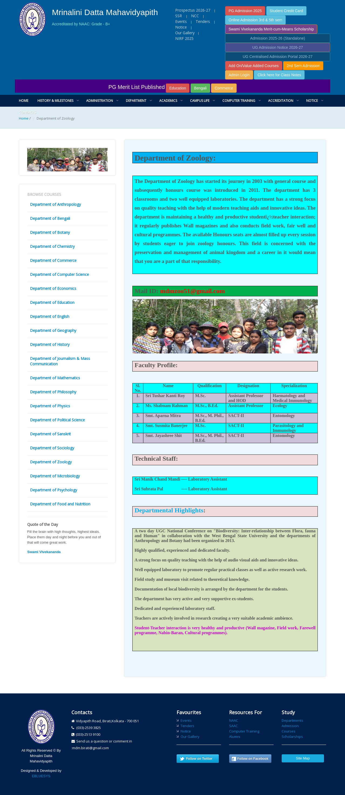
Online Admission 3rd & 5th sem (255, 20)
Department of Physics (50, 405)
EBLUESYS (41, 776)
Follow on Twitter (199, 759)
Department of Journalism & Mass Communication (60, 361)
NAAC (233, 720)
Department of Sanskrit (50, 433)
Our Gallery (185, 32)
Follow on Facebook (252, 759)
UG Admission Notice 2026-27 (277, 47)
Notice (181, 27)
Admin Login (239, 75)
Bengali (200, 88)
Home (23, 100)
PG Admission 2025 (245, 11)
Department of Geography (53, 330)
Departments (292, 720)
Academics (168, 100)
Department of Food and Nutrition (60, 503)
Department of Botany (50, 232)
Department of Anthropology (55, 204)
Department (136, 100)
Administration (99, 100)
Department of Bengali (50, 218)
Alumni (234, 736)
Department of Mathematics (55, 377)
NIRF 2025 (184, 38)
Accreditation (280, 100)
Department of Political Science (57, 419)
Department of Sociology (52, 447)
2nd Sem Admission (303, 66)
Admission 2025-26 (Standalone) (277, 38)
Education (177, 88)
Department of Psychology (53, 489)
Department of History (50, 344)
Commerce (224, 88)
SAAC (233, 725)
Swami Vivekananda (44, 552)
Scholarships (292, 736)
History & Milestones (55, 100)
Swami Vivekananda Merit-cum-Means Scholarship (271, 29)
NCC (195, 15)
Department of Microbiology (55, 475)
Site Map (303, 758)
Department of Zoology (51, 461)
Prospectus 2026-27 (192, 10)
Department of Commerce (53, 260)
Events (181, 21)
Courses (288, 731)
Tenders (203, 21)
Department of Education (52, 302)
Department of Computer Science (59, 274)
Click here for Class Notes (279, 75)
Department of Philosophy (53, 391)
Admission (290, 725)
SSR (179, 15)
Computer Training (238, 100)
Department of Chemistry (52, 246)
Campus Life (199, 100)
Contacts (27, 112)
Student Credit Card (286, 11)
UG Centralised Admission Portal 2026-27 (277, 56)
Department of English (49, 316)
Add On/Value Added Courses (254, 66)
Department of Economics (53, 288)
